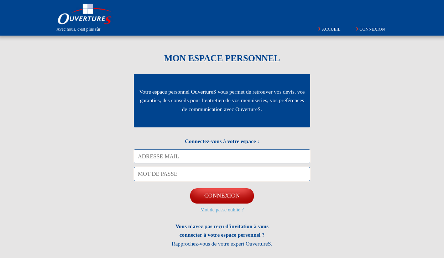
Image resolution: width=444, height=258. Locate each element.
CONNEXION (222, 195)
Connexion (372, 29)
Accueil (331, 29)
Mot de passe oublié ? (222, 209)
